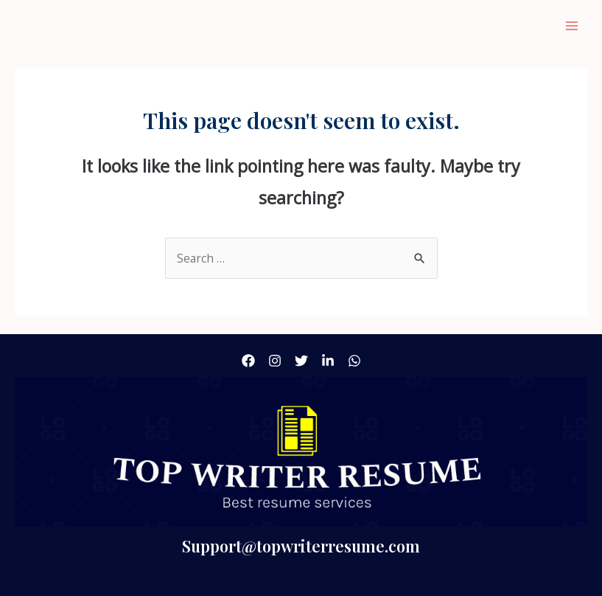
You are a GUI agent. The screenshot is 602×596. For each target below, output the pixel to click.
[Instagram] (274, 360)
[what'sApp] (354, 360)
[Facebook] (248, 360)
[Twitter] (301, 360)
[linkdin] (328, 360)
